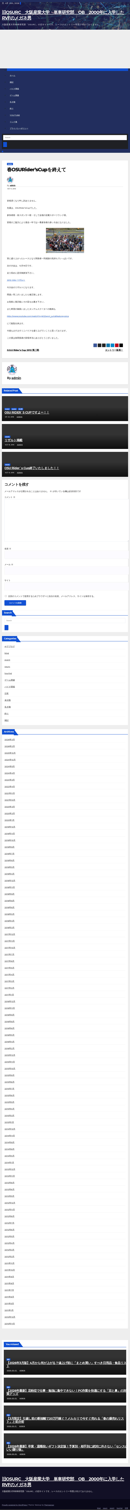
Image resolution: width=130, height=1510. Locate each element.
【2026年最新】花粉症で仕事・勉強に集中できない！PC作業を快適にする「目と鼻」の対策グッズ (66, 1392)
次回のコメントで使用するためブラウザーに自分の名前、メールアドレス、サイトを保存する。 (51, 596)
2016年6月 (9, 1028)
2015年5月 (9, 1102)
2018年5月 (9, 914)
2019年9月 (10, 847)
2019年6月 (10, 860)
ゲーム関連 (14, 95)
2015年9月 (9, 1075)
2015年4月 (9, 1109)
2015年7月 (9, 1089)
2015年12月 (10, 1055)
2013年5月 (9, 1196)
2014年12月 (10, 1129)
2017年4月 (9, 974)
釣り (11, 108)
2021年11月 (10, 793)
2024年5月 (10, 766)
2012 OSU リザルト (16, 280)
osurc (10, 164)
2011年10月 (10, 1270)
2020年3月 (10, 807)
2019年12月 (10, 827)
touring (8, 673)
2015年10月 (10, 1068)
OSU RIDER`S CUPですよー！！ (26, 412)
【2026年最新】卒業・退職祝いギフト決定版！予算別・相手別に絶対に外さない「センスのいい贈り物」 (67, 1448)
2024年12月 (10, 760)
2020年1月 (9, 820)
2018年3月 (9, 927)
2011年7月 (9, 1290)
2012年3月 (9, 1250)
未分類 (20, 409)
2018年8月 (10, 901)
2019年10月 (10, 840)
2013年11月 (10, 1176)
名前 (7, 549)
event (7, 409)
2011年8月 (9, 1283)
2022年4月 (10, 786)
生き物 (12, 102)
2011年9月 (9, 1277)
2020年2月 (10, 813)
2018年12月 (10, 880)
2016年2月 (9, 1048)
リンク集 (13, 122)
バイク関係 (14, 89)
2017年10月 (10, 948)
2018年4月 (10, 921)
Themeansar (49, 1505)
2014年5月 (9, 1156)
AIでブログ (10, 646)
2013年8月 (9, 1183)
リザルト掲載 (13, 440)
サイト (7, 580)
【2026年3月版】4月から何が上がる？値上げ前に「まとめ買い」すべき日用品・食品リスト (66, 1364)
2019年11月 (10, 833)
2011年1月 (9, 1310)
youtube (15, 115)
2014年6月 (9, 1149)
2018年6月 (10, 907)
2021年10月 (10, 800)
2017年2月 (9, 988)
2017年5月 (9, 968)
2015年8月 (9, 1082)
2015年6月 (9, 1095)
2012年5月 (9, 1236)
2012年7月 (9, 1223)
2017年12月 (10, 934)
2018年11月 (10, 887)
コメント (9, 497)
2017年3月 (9, 981)
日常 (7, 693)
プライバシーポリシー (19, 128)
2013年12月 (10, 1169)
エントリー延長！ (114, 350)
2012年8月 (9, 1216)
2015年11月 (10, 1062)
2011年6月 (9, 1297)
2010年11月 (10, 1324)
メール (8, 564)
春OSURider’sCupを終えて (36, 170)
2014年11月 (10, 1136)
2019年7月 (9, 854)
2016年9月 (10, 1015)
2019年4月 (10, 874)
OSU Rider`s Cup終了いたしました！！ (31, 468)
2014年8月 (10, 1142)
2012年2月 (9, 1256)
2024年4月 (10, 773)
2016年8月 (10, 1021)
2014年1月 (9, 1162)
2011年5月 (9, 1303)
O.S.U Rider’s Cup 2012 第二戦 (23, 350)
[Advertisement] (65, 48)
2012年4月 (9, 1243)
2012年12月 (10, 1203)
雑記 (11, 82)
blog (7, 653)
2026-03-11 (12, 1426)
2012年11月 (10, 1209)
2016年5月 (9, 1035)
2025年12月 (10, 753)
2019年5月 (9, 867)
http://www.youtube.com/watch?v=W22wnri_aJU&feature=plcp (38, 316)
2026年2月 (10, 746)
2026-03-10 (12, 1454)
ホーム (12, 75)
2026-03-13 (12, 1370)
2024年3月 (10, 780)
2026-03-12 (12, 1398)
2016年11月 (10, 1008)
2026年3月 (10, 739)
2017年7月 (9, 954)
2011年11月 (9, 1263)
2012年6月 (9, 1230)
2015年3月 (9, 1115)
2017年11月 (10, 941)
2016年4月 (9, 1042)
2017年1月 (9, 995)
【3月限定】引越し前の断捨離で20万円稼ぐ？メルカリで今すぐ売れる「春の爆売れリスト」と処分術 (65, 1420)
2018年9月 (10, 894)
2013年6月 (9, 1189)
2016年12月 (10, 1001)
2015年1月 (9, 1122)
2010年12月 (10, 1317)
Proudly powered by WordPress (14, 1505)
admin (12, 185)
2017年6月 (9, 961)
